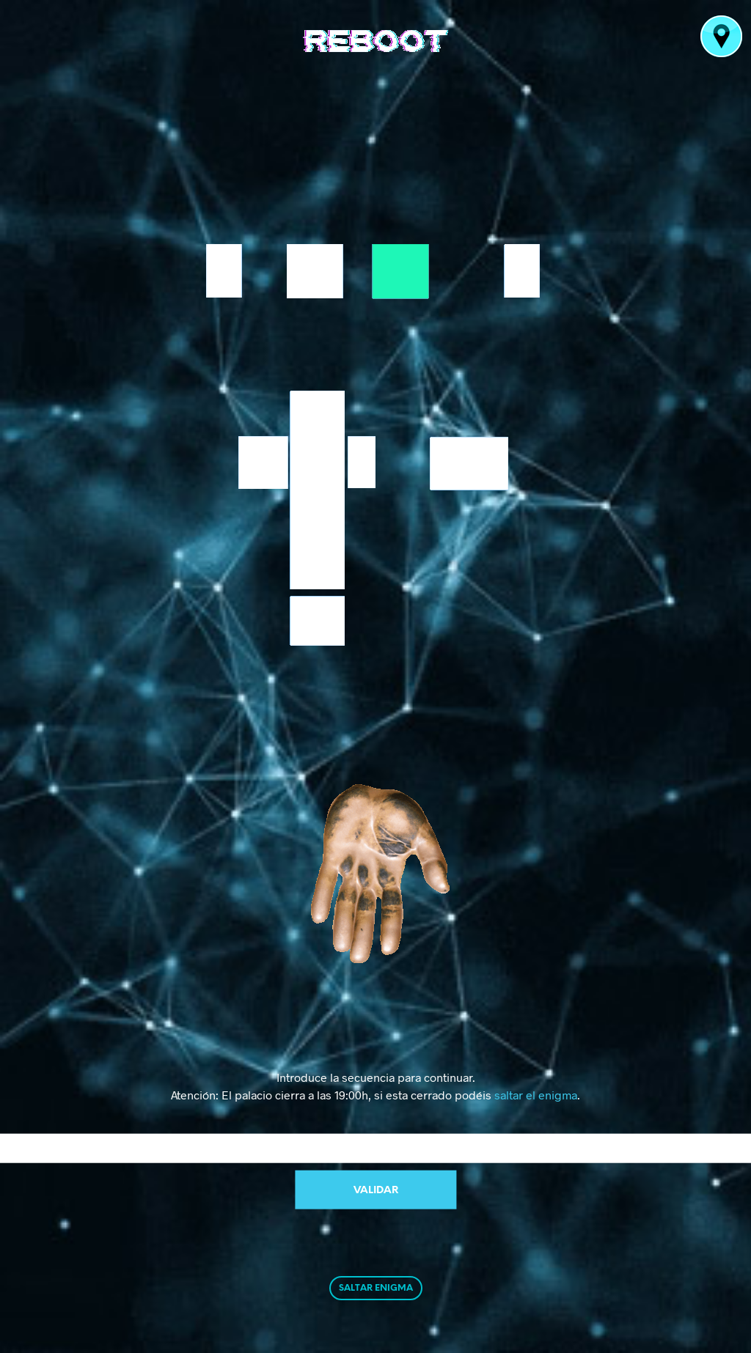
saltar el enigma (535, 1095)
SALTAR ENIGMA (376, 1288)
